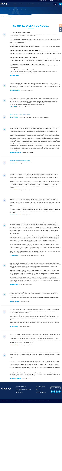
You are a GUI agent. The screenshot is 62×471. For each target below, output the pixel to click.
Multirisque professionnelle (24, 389)
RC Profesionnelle (21, 386)
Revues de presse (41, 392)
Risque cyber (19, 392)
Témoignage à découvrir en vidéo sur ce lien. (20, 114)
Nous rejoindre (40, 386)
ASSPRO (50, 0)
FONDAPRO (58, 0)
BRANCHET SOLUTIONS (42, 0)
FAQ (37, 389)
